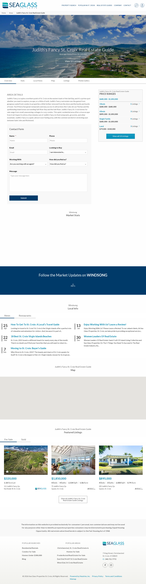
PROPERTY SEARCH (69, 5)
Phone (52, 136)
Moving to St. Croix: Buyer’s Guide (28, 348)
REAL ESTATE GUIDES (104, 5)
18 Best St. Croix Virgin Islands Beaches (31, 336)
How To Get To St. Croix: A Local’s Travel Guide (35, 324)
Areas (11, 13)
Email (11, 148)
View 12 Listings (73, 61)
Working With (15, 159)
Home (4, 13)
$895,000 (105, 478)
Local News (37, 81)
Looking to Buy (55, 148)
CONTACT (127, 5)
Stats (23, 81)
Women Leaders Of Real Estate (100, 336)
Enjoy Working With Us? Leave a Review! (105, 324)
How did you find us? (58, 159)
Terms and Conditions (113, 576)
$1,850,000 (58, 478)
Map (53, 81)
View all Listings (73, 499)
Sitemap (73, 579)
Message (13, 171)
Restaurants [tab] (25, 315)
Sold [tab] (23, 439)
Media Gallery (83, 81)
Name (12, 136)
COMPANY (118, 5)
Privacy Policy (97, 576)
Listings (67, 81)
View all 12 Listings (120, 136)
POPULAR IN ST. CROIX (86, 5)
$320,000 (10, 478)
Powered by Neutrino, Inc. (80, 576)
